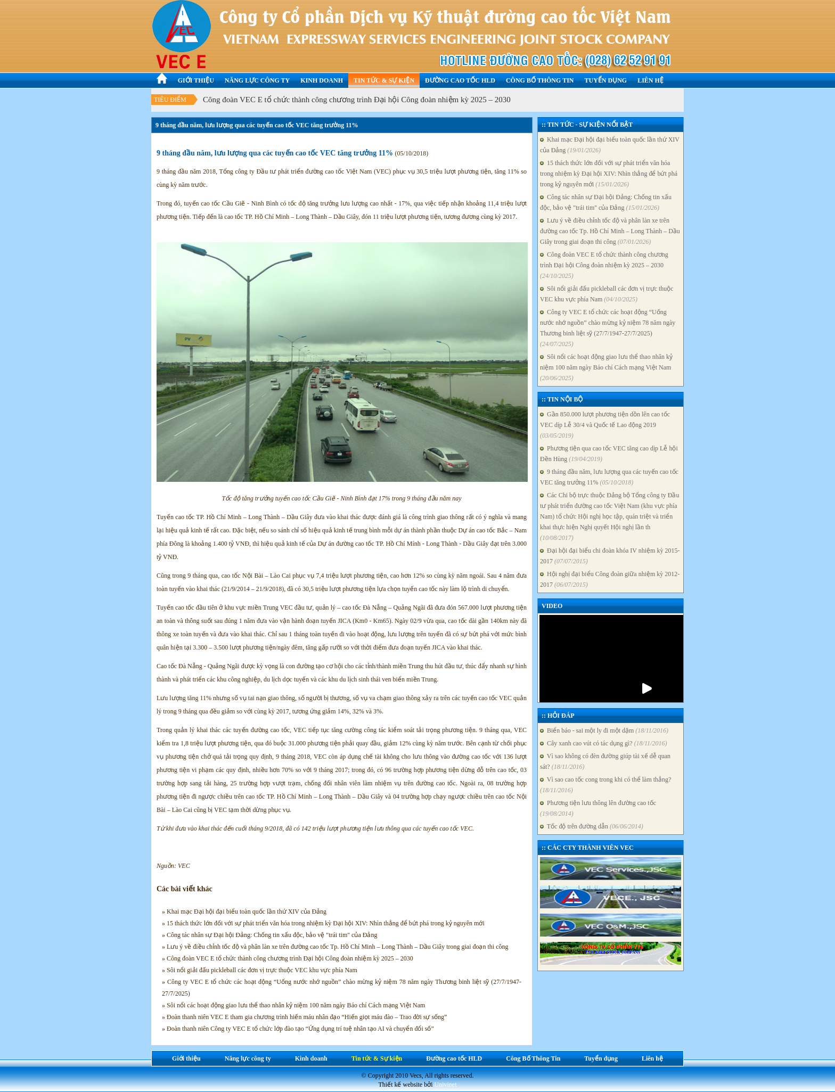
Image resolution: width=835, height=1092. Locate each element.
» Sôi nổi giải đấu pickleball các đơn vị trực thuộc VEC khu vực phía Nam (259, 970)
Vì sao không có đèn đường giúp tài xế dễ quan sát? (605, 761)
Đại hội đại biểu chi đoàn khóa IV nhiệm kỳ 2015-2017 (610, 556)
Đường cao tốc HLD (460, 80)
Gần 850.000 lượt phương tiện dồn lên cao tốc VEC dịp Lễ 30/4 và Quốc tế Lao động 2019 (605, 424)
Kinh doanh (321, 80)
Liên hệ (650, 80)
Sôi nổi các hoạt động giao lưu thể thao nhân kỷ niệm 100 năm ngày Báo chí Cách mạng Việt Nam (606, 367)
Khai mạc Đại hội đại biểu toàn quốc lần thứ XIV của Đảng (610, 145)
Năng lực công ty (257, 80)
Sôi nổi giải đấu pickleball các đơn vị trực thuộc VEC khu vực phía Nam (607, 294)
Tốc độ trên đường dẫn (591, 826)
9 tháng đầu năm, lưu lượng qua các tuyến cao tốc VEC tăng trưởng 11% (609, 477)
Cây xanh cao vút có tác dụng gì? (603, 743)
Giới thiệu (196, 80)
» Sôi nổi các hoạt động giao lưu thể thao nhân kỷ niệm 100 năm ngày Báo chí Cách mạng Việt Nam (293, 1005)
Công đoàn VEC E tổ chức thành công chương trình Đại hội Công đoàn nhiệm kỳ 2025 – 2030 (357, 99)
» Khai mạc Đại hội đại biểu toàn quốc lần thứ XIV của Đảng (244, 911)
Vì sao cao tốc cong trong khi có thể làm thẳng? (605, 785)
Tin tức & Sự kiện (384, 80)
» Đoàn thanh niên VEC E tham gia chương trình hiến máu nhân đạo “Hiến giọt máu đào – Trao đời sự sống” (304, 1017)
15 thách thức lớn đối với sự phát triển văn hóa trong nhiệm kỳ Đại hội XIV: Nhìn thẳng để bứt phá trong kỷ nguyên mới (608, 173)
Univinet (446, 1084)
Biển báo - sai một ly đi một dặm (604, 730)
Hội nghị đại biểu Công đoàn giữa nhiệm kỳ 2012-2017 (610, 579)
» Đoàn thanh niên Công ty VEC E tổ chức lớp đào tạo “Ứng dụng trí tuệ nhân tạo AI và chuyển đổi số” (298, 1028)
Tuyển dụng (606, 80)
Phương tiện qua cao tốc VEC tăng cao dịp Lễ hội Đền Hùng (609, 454)
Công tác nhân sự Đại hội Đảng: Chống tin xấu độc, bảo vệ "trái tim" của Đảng (606, 202)
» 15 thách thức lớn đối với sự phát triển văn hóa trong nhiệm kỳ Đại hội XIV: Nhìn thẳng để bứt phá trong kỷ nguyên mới (323, 923)
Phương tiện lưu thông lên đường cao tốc (598, 808)
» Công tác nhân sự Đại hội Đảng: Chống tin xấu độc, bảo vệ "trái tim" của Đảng (269, 935)
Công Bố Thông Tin (540, 80)
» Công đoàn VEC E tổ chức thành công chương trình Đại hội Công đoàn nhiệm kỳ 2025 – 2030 (287, 958)
